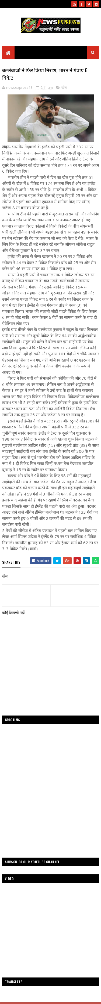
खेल (64, 87)
